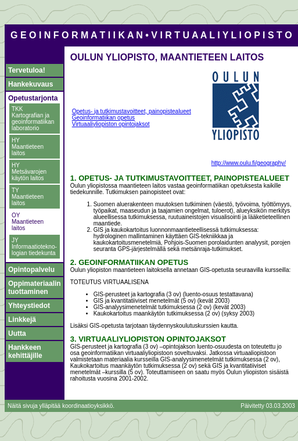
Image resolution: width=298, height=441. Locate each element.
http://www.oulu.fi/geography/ (248, 163)
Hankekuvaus (30, 84)
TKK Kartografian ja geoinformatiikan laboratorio (33, 118)
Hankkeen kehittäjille (25, 351)
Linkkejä (22, 319)
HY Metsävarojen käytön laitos (29, 171)
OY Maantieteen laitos (28, 221)
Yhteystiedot (29, 306)
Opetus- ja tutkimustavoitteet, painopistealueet (131, 111)
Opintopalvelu (31, 270)
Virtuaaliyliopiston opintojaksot (111, 124)
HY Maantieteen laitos (28, 146)
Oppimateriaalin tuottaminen (34, 287)
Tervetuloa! (26, 70)
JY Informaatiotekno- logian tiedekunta (34, 246)
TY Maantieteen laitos (28, 196)
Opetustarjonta (33, 98)
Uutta (17, 333)
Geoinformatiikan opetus (103, 117)
